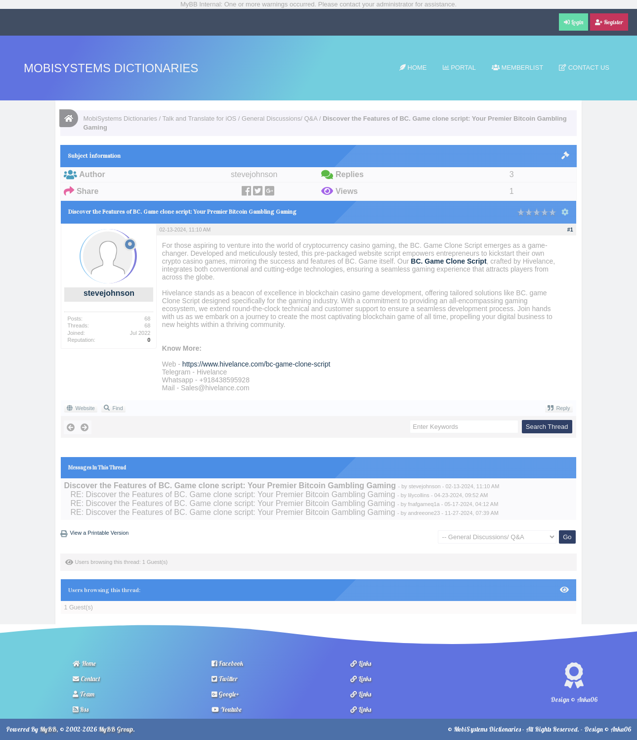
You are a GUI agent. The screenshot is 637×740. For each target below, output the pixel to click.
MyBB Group (115, 729)
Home (413, 67)
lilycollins (418, 495)
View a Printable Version (99, 533)
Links (360, 663)
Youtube (227, 709)
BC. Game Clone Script (448, 261)
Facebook (227, 663)
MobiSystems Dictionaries (111, 68)
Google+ (225, 694)
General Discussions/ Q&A (279, 118)
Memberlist (517, 67)
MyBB (48, 729)
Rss (80, 709)
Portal (459, 67)
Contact (86, 679)
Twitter (225, 679)
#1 (570, 229)
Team (83, 694)
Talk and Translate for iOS (200, 118)
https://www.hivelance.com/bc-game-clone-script (256, 364)
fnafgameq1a (423, 504)
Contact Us (584, 67)
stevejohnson (109, 293)
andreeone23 (424, 513)
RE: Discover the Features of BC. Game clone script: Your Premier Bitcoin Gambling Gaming (232, 494)
